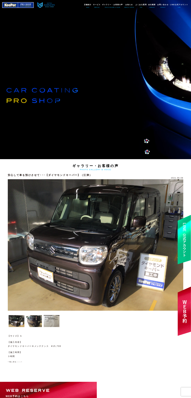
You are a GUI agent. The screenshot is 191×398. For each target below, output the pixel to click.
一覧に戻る (12, 362)
